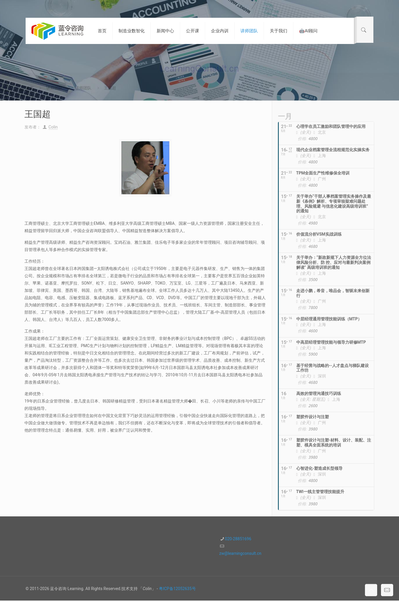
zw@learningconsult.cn (240, 553)
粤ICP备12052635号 (177, 588)
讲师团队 (54, 88)
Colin (53, 127)
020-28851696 (238, 538)
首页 (30, 88)
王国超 (110, 88)
